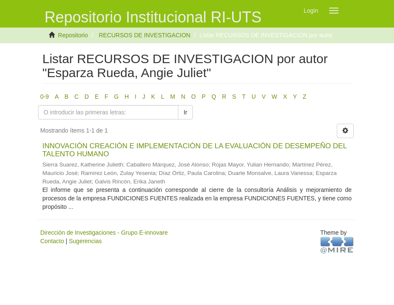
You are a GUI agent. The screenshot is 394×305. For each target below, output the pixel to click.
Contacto (52, 241)
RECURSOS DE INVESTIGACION (144, 35)
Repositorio (73, 35)
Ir (185, 112)
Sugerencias (85, 241)
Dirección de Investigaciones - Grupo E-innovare (104, 232)
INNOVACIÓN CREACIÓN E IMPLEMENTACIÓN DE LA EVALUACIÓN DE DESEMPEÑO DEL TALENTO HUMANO (194, 150)
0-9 (44, 96)
